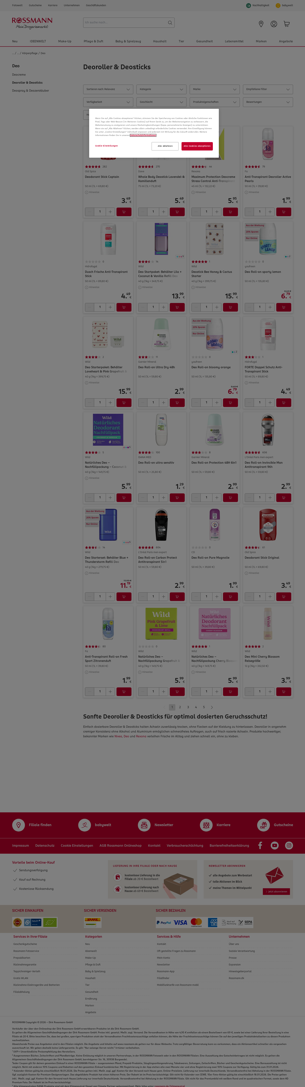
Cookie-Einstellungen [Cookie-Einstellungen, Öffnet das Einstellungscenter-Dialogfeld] (106, 146)
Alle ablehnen (165, 146)
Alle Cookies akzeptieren (197, 146)
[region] (154, 133)
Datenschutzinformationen (143, 135)
